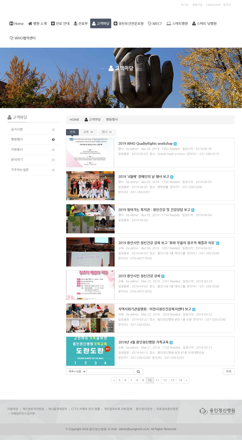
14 (180, 380)
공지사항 (33, 129)
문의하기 (33, 159)
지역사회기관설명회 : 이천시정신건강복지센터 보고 (154, 309)
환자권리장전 (144, 409)
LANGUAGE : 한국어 (218, 5)
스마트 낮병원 (204, 23)
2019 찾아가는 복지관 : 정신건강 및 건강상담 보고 (154, 210)
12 (165, 380)
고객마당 (100, 23)
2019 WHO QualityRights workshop (145, 143)
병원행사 (33, 139)
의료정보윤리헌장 (167, 409)
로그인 (185, 5)
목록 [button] (229, 371)
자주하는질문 (33, 170)
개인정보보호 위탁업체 (118, 409)
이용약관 (12, 409)
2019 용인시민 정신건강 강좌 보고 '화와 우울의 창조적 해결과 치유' (166, 243)
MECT (155, 23)
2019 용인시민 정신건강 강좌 (139, 276)
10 (150, 380)
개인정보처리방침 (33, 409)
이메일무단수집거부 (23, 413)
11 (157, 380)
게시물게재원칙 (57, 409)
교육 (88, 132)
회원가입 (197, 5)
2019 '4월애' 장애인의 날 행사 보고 (143, 176)
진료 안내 (60, 23)
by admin (132, 148)
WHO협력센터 (23, 38)
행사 (107, 132)
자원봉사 (33, 149)
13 (173, 380)
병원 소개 (37, 23)
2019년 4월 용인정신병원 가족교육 (143, 342)
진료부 (81, 23)
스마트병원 (177, 23)
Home (16, 23)
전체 (72, 132)
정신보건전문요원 (129, 23)
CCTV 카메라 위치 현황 (85, 409)
